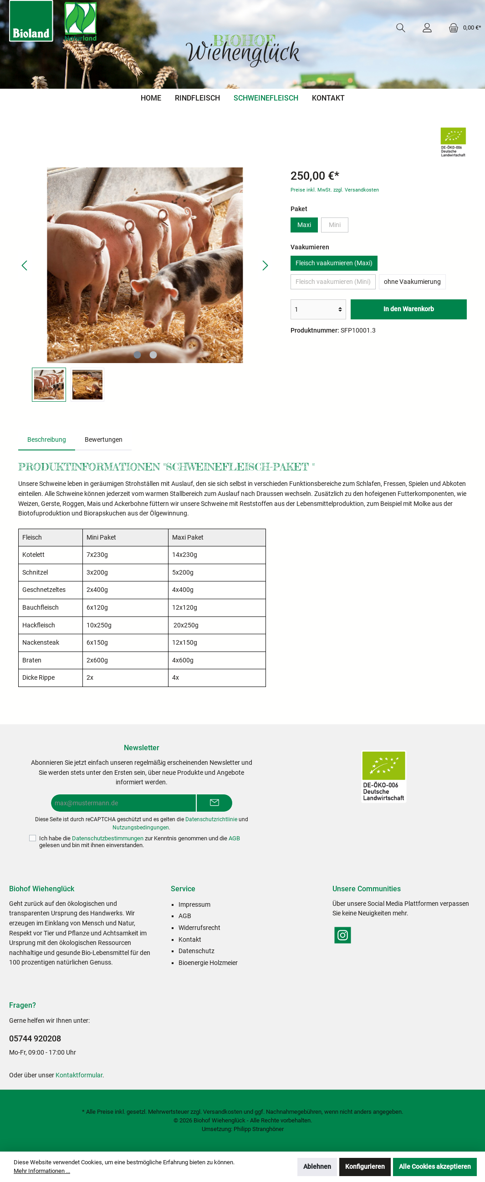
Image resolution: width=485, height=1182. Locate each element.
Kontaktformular (79, 1075)
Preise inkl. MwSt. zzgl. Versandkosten (335, 190)
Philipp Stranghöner (259, 1129)
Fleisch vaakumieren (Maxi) (334, 263)
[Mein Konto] (427, 28)
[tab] (46, 440)
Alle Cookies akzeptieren (435, 1167)
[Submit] (214, 803)
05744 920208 (35, 1038)
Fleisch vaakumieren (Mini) (333, 282)
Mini (335, 225)
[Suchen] (401, 28)
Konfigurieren (365, 1167)
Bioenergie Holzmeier (208, 963)
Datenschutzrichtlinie (211, 819)
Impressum (194, 905)
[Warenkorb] (462, 28)
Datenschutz (196, 951)
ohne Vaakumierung (412, 282)
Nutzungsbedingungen (140, 827)
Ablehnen (317, 1167)
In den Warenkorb (408, 309)
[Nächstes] (265, 265)
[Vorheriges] (25, 265)
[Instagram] (342, 935)
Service (183, 888)
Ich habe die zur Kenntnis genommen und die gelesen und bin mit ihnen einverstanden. (139, 842)
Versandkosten (222, 1111)
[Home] (151, 98)
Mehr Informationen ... (42, 1170)
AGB (234, 838)
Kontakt (190, 940)
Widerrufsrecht (199, 928)
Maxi (304, 225)
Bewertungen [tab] (104, 440)
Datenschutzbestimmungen (107, 838)
